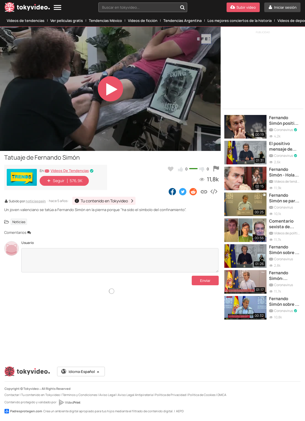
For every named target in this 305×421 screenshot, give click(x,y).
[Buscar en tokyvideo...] (182, 7)
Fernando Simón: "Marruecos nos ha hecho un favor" (282, 276)
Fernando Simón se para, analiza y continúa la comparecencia (284, 198)
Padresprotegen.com (23, 411)
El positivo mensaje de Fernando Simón (280, 146)
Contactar (11, 395)
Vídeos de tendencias (25, 20)
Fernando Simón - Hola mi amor (282, 172)
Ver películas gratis (66, 20)
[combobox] (142, 7)
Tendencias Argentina (182, 20)
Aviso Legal (107, 395)
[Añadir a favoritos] (170, 169)
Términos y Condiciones (79, 395)
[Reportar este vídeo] (216, 169)
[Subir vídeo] (243, 7)
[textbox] (138, 7)
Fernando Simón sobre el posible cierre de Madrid (284, 301)
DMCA (222, 395)
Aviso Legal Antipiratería (135, 395)
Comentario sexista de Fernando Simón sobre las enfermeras (284, 224)
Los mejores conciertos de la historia (239, 20)
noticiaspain (36, 201)
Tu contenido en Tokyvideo (40, 395)
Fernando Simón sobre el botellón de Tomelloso (284, 250)
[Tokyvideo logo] (27, 8)
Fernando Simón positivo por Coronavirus (284, 120)
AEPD (180, 411)
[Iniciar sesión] (282, 7)
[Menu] (57, 8)
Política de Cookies (202, 395)
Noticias (18, 221)
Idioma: (80, 371)
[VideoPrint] (69, 402)
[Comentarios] (120, 260)
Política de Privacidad (170, 395)
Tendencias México (105, 20)
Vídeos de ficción (142, 20)
